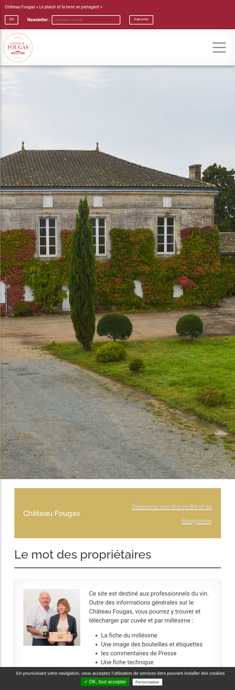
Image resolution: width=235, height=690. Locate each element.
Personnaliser (148, 682)
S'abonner (141, 19)
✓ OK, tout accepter (105, 681)
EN (11, 19)
